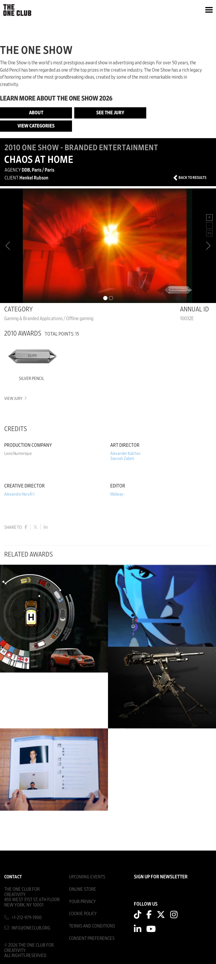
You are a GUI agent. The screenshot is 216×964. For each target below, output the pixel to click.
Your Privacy (82, 901)
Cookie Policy (83, 913)
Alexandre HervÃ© (19, 494)
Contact (13, 876)
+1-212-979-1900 (27, 917)
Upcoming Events (87, 876)
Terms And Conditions (92, 926)
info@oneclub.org (31, 928)
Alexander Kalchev (125, 453)
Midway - (117, 494)
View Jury (15, 398)
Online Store (82, 889)
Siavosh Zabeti (122, 458)
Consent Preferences (91, 938)
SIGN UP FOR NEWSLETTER (161, 876)
